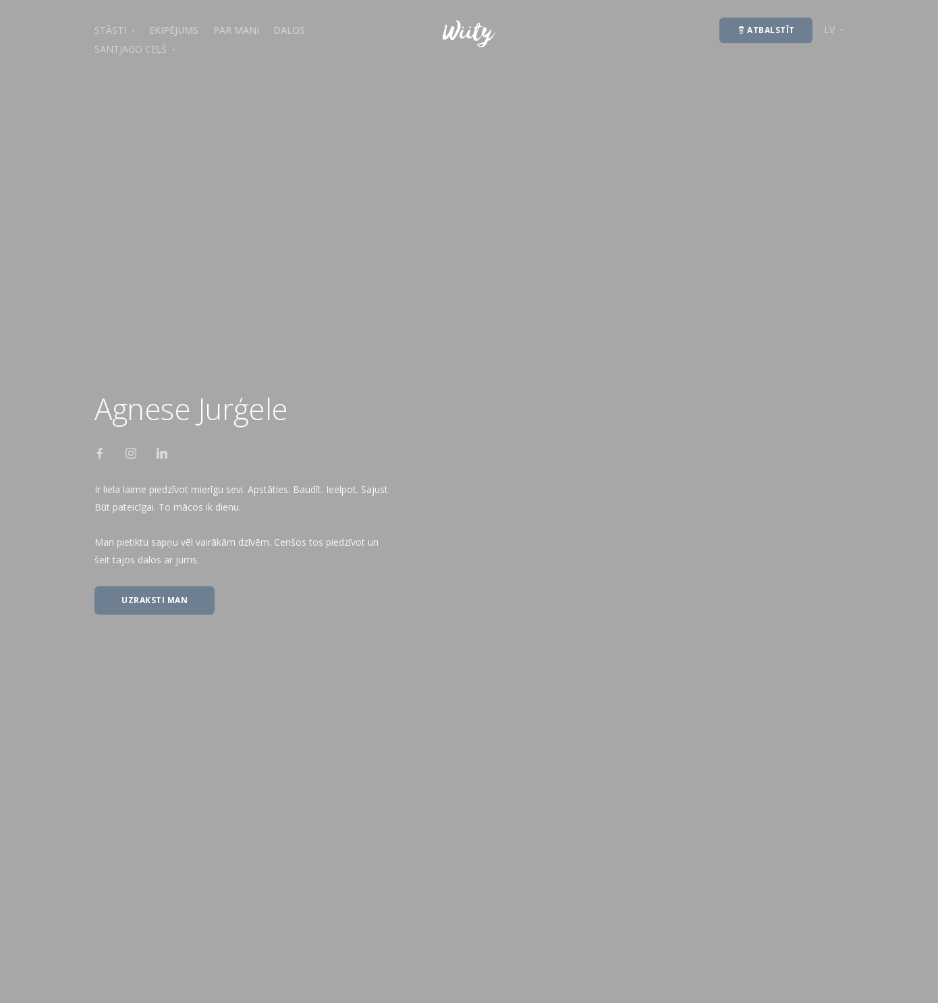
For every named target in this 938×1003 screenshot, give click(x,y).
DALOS (289, 30)
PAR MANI (236, 30)
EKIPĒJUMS (173, 30)
